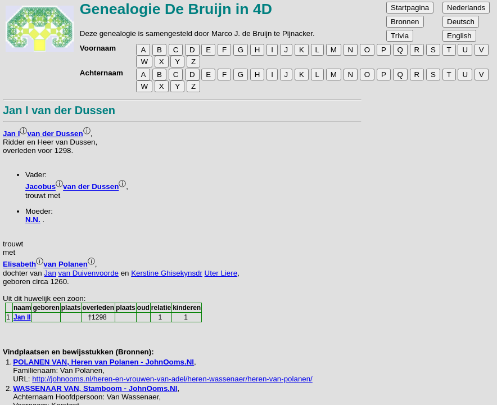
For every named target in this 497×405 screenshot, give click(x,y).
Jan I (11, 133)
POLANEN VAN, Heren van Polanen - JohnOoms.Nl (103, 362)
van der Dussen (55, 133)
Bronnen (405, 21)
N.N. (32, 219)
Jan (50, 273)
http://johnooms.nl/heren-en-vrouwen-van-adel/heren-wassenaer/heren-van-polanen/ (172, 379)
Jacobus (40, 187)
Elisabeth (19, 264)
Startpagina (410, 7)
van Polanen (65, 264)
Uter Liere (221, 273)
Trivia (400, 36)
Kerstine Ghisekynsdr (166, 273)
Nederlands (466, 7)
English (459, 36)
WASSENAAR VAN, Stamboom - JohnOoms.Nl (95, 388)
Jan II (22, 317)
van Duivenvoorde (88, 273)
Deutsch (461, 21)
